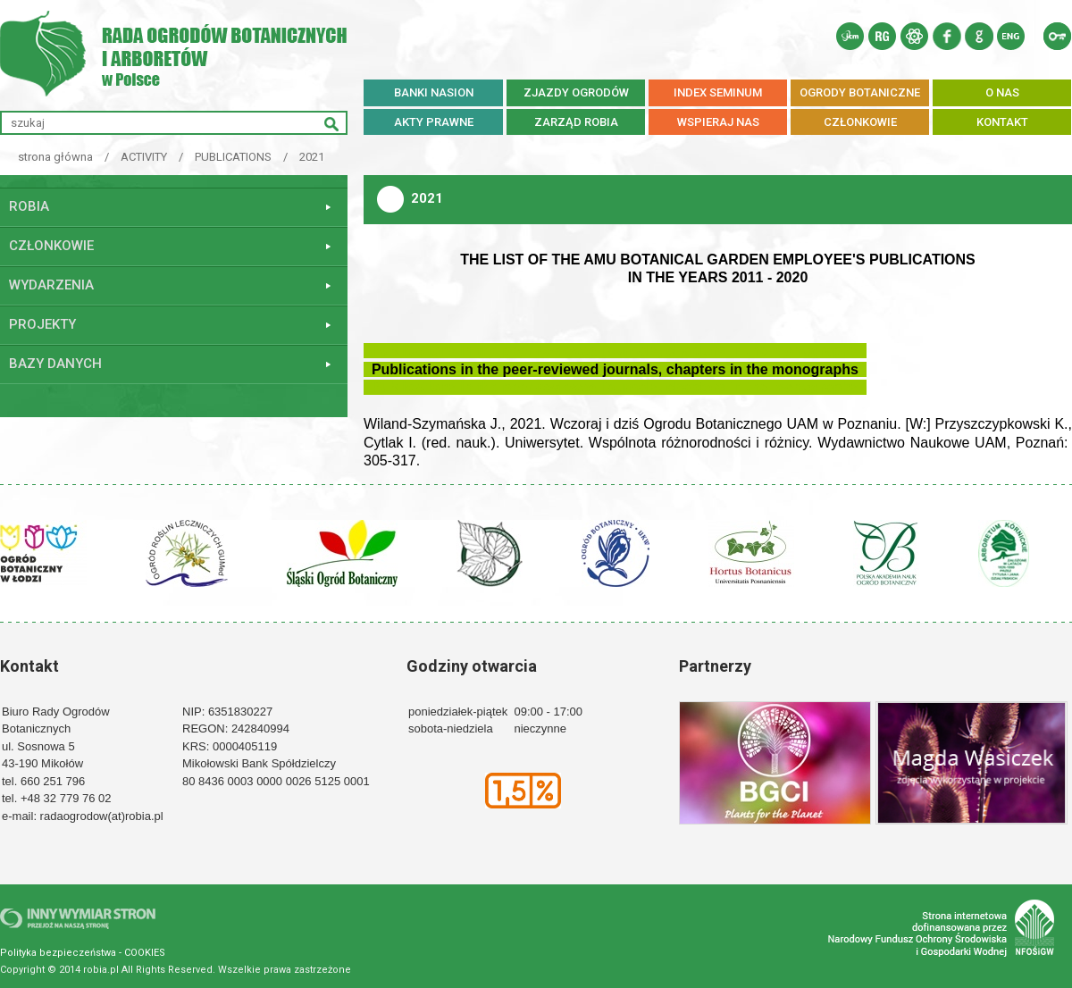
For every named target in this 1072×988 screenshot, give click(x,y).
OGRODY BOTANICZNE (860, 92)
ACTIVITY (144, 156)
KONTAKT (1002, 122)
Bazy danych (55, 364)
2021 (311, 156)
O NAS (1002, 92)
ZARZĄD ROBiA (576, 122)
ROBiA (29, 206)
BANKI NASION (433, 92)
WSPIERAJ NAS (718, 122)
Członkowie (51, 246)
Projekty (42, 324)
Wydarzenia (51, 285)
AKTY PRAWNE (433, 122)
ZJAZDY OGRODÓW (576, 92)
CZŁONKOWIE (860, 122)
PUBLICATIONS (233, 156)
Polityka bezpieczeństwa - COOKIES (82, 953)
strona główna (55, 156)
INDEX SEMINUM (718, 92)
